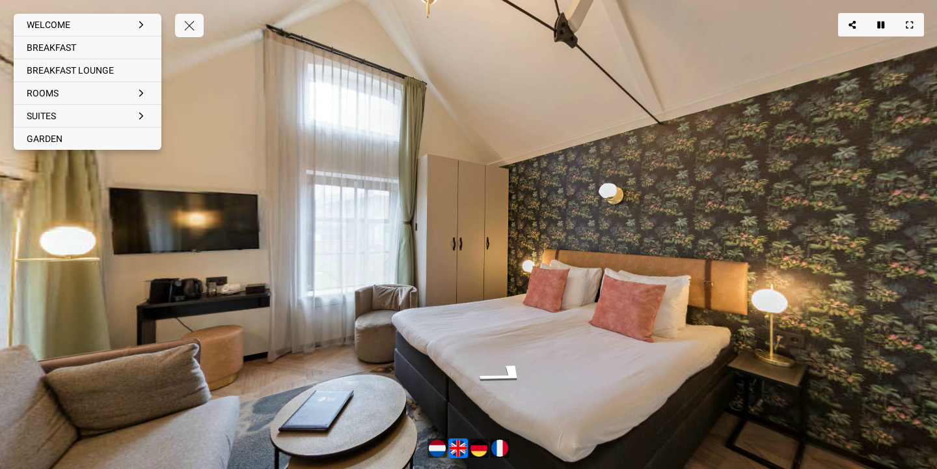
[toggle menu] (189, 25)
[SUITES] (87, 116)
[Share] (852, 24)
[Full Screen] (909, 24)
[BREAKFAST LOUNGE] (87, 70)
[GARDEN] (87, 139)
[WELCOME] (87, 25)
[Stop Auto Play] (881, 24)
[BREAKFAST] (87, 47)
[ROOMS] (87, 93)
